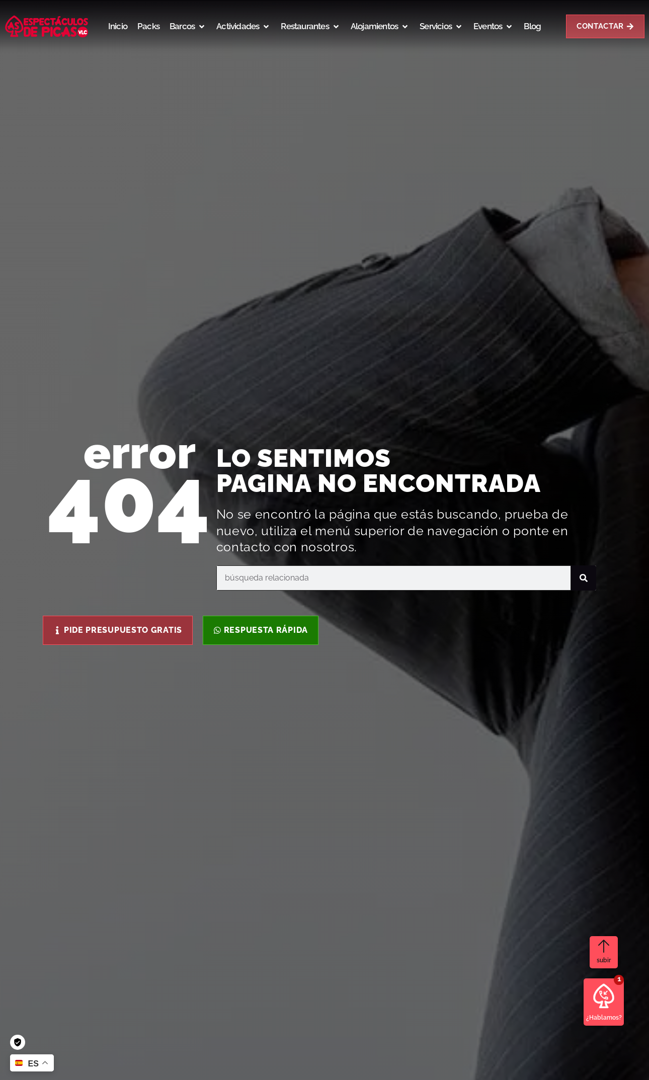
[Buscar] (583, 578)
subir (604, 960)
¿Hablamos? (604, 1017)
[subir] (603, 946)
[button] (188, 26)
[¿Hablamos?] (604, 996)
